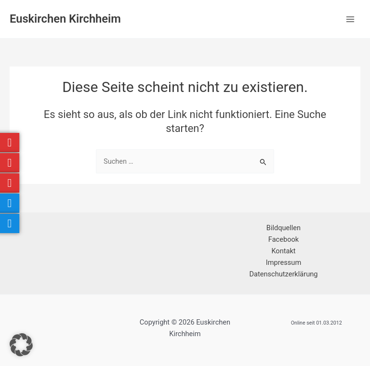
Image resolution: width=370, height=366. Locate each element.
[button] (21, 345)
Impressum (283, 262)
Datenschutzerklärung (284, 274)
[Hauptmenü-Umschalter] (350, 19)
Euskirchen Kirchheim (65, 19)
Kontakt (283, 251)
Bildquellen (283, 227)
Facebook (283, 239)
